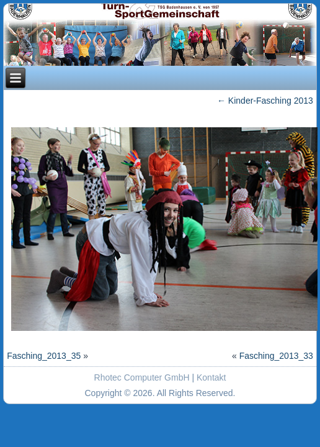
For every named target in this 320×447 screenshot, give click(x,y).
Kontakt (211, 377)
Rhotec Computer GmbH (142, 377)
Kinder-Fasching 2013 (265, 101)
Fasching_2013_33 (276, 356)
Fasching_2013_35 (44, 356)
